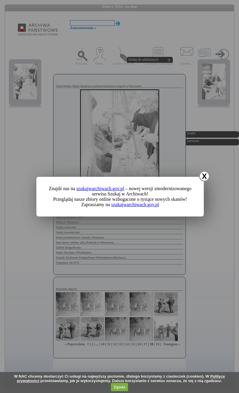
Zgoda (119, 387)
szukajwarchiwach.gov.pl (100, 188)
